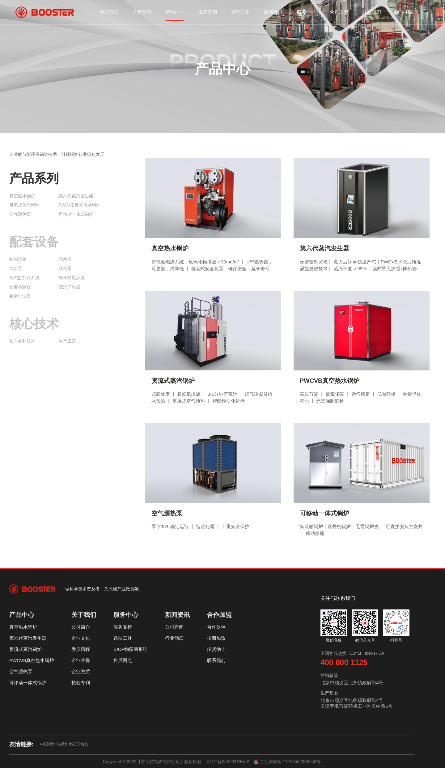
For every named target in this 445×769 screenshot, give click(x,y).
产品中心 (175, 12)
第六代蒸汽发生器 (76, 195)
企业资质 (80, 672)
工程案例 (207, 12)
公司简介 (80, 628)
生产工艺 (67, 341)
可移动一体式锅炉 (76, 214)
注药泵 (65, 268)
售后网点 (122, 661)
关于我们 (142, 12)
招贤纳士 (216, 650)
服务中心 (306, 12)
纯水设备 (18, 259)
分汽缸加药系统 (24, 277)
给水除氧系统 (72, 277)
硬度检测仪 (20, 286)
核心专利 (80, 683)
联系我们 (371, 12)
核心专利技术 (22, 341)
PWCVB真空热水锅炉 (79, 205)
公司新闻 (174, 628)
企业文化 (80, 639)
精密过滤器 (20, 296)
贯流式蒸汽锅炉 (24, 205)
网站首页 (109, 12)
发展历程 (80, 650)
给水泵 (15, 268)
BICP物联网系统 (130, 650)
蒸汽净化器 (69, 286)
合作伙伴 (216, 628)
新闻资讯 (273, 12)
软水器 (65, 259)
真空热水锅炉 (22, 195)
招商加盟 (216, 639)
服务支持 (122, 628)
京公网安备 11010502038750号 (287, 763)
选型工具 (122, 639)
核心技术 (34, 324)
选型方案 (240, 12)
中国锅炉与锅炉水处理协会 (64, 745)
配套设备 (34, 242)
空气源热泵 (20, 214)
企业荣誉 (80, 661)
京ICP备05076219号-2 (227, 762)
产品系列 (34, 178)
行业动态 (174, 639)
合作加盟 (339, 12)
